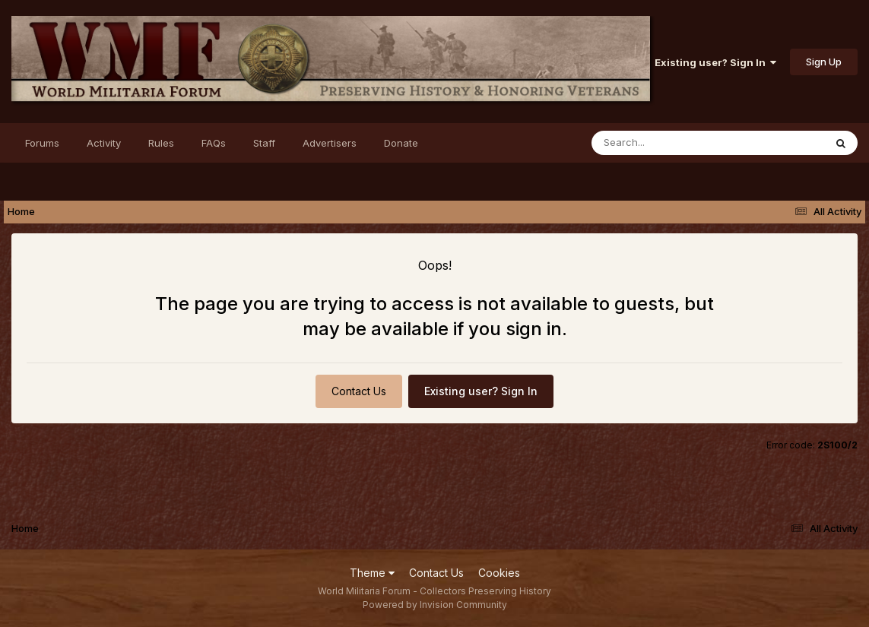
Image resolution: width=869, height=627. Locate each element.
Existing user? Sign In (715, 62)
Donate (401, 143)
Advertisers (330, 143)
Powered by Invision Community (435, 604)
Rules (161, 143)
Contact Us (358, 391)
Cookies (499, 572)
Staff (264, 143)
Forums (42, 143)
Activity (104, 143)
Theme (372, 572)
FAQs (213, 143)
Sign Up (824, 61)
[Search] (666, 143)
